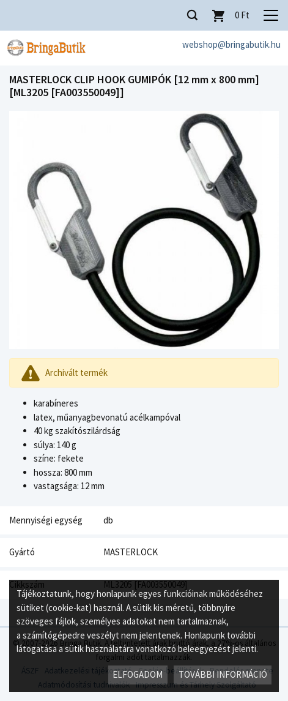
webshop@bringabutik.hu (231, 44)
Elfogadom (138, 674)
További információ (223, 674)
